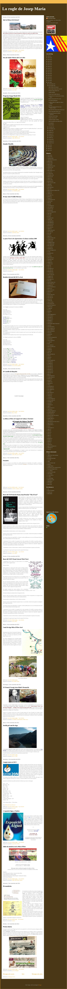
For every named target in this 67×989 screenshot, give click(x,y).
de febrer (50, 141)
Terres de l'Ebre (50, 331)
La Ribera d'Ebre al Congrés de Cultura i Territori (18, 419)
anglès (48, 429)
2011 (49, 82)
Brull (48, 358)
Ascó (13, 51)
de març (50, 139)
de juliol (50, 132)
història (48, 185)
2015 (49, 75)
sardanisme (49, 259)
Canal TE (49, 409)
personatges (49, 279)
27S (48, 254)
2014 (49, 77)
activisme (49, 167)
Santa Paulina (49, 283)
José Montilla (14, 190)
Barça (48, 188)
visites (48, 260)
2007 (49, 150)
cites (48, 355)
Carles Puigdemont (50, 314)
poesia (48, 196)
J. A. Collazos (49, 470)
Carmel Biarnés (19, 719)
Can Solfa (49, 459)
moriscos (49, 291)
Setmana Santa (50, 230)
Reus (48, 309)
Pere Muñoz (49, 482)
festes (48, 214)
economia (49, 285)
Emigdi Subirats (50, 465)
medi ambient (49, 243)
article (48, 430)
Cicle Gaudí (49, 207)
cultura (13, 454)
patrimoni (49, 181)
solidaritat (49, 322)
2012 (49, 80)
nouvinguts (49, 401)
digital (48, 435)
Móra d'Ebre (17, 880)
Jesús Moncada (50, 326)
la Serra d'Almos (50, 398)
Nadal (15, 89)
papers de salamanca (51, 446)
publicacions (49, 257)
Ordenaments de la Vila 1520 (52, 421)
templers (20, 454)
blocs (48, 233)
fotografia (49, 248)
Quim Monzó (49, 392)
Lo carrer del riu (50, 475)
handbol (48, 439)
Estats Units (49, 315)
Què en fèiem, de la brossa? (11, 20)
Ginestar (49, 351)
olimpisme (49, 404)
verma (48, 449)
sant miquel (49, 268)
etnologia (49, 397)
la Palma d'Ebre (50, 377)
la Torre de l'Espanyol (51, 337)
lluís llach (49, 338)
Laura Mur (49, 317)
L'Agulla (49, 308)
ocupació (49, 444)
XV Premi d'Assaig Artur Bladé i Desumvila (16, 687)
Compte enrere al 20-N (9, 762)
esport (48, 213)
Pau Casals (49, 364)
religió (48, 228)
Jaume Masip (49, 473)
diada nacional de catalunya (52, 190)
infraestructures (50, 375)
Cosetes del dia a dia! (51, 462)
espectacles (49, 372)
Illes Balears (49, 416)
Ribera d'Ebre (16, 681)
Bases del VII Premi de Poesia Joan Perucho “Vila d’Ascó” (20, 494)
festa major (49, 195)
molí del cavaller (50, 400)
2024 (49, 59)
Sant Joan (49, 296)
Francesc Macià (50, 340)
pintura (48, 299)
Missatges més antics (37, 974)
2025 (49, 57)
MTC (48, 352)
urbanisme (49, 447)
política (18, 190)
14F (48, 384)
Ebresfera (49, 464)
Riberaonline (49, 493)
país (48, 292)
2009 (49, 146)
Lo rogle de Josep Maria (23, 8)
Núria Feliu (49, 419)
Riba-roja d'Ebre (50, 354)
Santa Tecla (49, 367)
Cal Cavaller (49, 345)
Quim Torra (49, 318)
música (17, 232)
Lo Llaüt (15, 756)
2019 (49, 68)
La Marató (49, 363)
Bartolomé (49, 456)
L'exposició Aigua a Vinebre (11, 811)
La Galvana (49, 273)
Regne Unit (49, 423)
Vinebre (18, 843)
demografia (49, 217)
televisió (49, 201)
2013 (49, 78)
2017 (49, 71)
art (47, 251)
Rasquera (49, 393)
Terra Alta (49, 297)
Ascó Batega (49, 205)
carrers (48, 432)
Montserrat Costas (50, 479)
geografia (49, 438)
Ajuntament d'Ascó (50, 159)
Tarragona (49, 276)
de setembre (51, 128)
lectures (13, 920)
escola (48, 172)
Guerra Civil (49, 302)
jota (12, 271)
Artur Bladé (14, 719)
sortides (48, 300)
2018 (49, 70)
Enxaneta (6, 460)
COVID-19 (49, 239)
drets (48, 265)
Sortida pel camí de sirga (10, 725)
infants (48, 357)
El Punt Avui (49, 492)
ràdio (48, 266)
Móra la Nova (17, 137)
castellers (13, 488)
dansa (48, 433)
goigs (48, 374)
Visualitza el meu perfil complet (52, 22)
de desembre (51, 83)
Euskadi (48, 349)
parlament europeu (50, 305)
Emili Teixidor (50, 413)
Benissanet (49, 271)
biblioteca (49, 240)
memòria (49, 378)
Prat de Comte (50, 294)
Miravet (48, 288)
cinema (48, 193)
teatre (48, 280)
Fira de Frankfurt (50, 360)
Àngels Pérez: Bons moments (52, 455)
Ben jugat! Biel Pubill (51, 458)
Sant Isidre (49, 366)
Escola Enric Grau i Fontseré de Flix (54, 467)
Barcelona (49, 225)
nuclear (48, 403)
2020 (49, 66)
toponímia (49, 383)
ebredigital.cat (50, 242)
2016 (49, 73)
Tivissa (15, 412)
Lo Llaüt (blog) (50, 478)
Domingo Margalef (50, 410)
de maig (50, 135)
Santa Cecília (49, 274)
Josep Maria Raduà (51, 18)
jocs (18, 454)
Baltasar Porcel (50, 407)
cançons (48, 395)
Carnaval (49, 247)
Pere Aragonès (50, 389)
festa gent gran (50, 303)
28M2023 (49, 306)
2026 (49, 56)
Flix (48, 204)
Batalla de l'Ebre (50, 237)
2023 (49, 61)
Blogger (40, 984)
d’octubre (50, 127)
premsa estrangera (15, 970)
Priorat (48, 390)
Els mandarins (7, 886)
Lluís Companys (50, 328)
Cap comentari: (21, 50)
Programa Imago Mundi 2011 (11, 96)
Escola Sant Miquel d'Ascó (52, 469)
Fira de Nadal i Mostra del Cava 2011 (14, 57)
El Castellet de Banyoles (10, 371)
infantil (48, 441)
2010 (49, 145)
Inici (23, 974)
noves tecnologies (50, 250)
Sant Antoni (49, 187)
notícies (48, 179)
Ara (48, 488)
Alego (48, 453)
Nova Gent (49, 227)
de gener (50, 142)
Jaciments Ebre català (51, 472)
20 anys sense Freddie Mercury (12, 196)
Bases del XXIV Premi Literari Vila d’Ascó (15, 559)
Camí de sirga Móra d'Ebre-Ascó (13, 627)
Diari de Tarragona (50, 490)
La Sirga (49, 341)
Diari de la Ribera (50, 346)
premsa (48, 380)
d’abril (50, 137)
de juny (50, 134)
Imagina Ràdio (50, 418)
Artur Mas (49, 269)
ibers (13, 412)
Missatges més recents (8, 974)
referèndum (49, 220)
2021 (49, 64)
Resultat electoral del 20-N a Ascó (13, 277)
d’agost (50, 130)
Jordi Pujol (49, 361)
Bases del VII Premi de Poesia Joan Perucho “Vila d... (55, 107)
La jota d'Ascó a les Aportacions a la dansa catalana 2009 (20, 238)
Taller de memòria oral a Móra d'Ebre (14, 846)
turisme (48, 311)
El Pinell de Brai (50, 412)
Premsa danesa (7, 926)
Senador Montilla (8, 144)
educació (49, 176)
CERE (15, 51)
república (49, 381)
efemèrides (14, 232)
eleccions (16, 365)
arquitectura (49, 370)
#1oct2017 (49, 208)
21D (48, 312)
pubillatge (49, 320)
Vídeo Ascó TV (50, 182)
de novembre (51, 85)
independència (50, 165)
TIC (48, 426)
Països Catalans (50, 329)
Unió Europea (50, 427)
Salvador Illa (49, 424)
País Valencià (49, 387)
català (48, 184)
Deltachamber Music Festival (52, 323)
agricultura (49, 369)
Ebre (16, 454)
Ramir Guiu (49, 484)
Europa (48, 348)
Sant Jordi (49, 231)
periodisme (49, 253)
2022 (49, 63)
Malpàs (48, 191)
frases (48, 436)
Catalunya (18, 488)
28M (48, 406)
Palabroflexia (49, 481)
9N (48, 343)
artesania (49, 334)
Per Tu (48, 256)
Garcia (27, 719)
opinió (48, 236)
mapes (48, 442)
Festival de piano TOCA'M (52, 415)
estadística (49, 277)
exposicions (19, 51)
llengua (48, 198)
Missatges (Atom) (11, 976)
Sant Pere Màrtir (50, 282)
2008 (49, 148)
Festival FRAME (50, 286)
